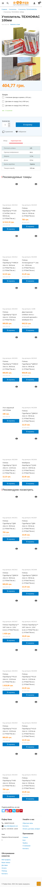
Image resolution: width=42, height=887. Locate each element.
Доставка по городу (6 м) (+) (17, 105)
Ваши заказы (6, 862)
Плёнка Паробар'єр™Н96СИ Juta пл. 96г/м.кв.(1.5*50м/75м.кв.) (10, 365)
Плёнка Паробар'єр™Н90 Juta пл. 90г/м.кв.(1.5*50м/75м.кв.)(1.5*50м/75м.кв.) (28, 783)
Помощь (4, 871)
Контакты (26, 826)
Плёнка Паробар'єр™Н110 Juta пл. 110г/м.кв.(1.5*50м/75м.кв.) (10, 730)
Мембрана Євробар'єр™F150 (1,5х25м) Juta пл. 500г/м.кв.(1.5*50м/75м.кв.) (9, 213)
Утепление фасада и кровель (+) (18, 97)
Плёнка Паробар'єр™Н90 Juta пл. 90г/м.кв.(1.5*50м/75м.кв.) (28, 212)
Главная (25, 837)
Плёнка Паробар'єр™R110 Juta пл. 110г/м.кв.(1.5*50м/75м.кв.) (10, 678)
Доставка (5, 865)
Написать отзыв (15, 24)
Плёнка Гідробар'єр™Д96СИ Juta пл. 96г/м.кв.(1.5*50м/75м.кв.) (30, 365)
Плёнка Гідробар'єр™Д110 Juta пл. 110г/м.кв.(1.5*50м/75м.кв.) (10, 316)
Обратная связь (28, 823)
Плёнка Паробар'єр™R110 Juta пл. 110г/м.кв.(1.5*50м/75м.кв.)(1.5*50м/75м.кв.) (29, 679)
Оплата (4, 868)
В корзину (11, 229)
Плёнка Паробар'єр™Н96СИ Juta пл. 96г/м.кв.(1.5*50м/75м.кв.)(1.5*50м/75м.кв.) (10, 265)
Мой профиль (6, 859)
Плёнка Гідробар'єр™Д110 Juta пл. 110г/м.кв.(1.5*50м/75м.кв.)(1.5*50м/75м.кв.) (10, 468)
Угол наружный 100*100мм (8, 409)
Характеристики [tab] (16, 141)
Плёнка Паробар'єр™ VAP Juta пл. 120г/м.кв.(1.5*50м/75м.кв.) (11, 627)
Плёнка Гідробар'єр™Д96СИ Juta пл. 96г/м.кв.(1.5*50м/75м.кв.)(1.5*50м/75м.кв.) (30, 416)
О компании (26, 846)
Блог (24, 840)
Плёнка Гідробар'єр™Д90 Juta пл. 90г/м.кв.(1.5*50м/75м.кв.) (9, 524)
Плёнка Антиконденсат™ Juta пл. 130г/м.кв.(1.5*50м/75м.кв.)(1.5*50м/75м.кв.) (30, 265)
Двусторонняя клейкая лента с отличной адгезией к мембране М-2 (29, 316)
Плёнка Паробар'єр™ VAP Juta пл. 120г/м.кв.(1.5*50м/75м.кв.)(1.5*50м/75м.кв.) (30, 628)
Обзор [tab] (5, 141)
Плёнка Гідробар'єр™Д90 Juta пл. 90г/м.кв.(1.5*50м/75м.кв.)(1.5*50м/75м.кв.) (28, 526)
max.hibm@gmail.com (11, 826)
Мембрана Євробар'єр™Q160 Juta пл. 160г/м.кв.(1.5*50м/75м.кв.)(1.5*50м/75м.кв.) (29, 468)
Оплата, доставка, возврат (31, 829)
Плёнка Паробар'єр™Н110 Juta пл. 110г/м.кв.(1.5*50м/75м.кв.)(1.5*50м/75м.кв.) (29, 731)
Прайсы (25, 843)
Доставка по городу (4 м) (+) (17, 101)
